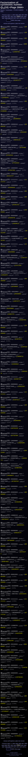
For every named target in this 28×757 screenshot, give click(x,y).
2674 (24, 18)
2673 (21, 18)
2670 (12, 18)
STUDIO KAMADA (18, 10)
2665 (22, 16)
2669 (9, 18)
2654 (14, 15)
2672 (18, 18)
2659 (3, 16)
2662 (12, 16)
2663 (15, 16)
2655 (17, 15)
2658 (25, 15)
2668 (6, 18)
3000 (12, 20)
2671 (15, 18)
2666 (25, 16)
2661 (9, 16)
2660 (6, 16)
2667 (3, 18)
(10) (5, 27)
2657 (23, 15)
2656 (20, 15)
